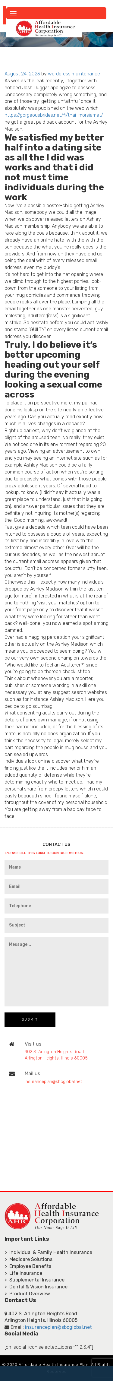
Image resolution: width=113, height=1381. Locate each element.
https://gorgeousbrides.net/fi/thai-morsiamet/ (54, 115)
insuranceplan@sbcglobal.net (53, 1081)
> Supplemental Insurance (34, 1280)
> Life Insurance (23, 1273)
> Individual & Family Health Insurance (48, 1252)
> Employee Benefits (28, 1266)
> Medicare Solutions (28, 1259)
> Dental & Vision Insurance (36, 1287)
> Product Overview (27, 1294)
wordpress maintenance (74, 74)
